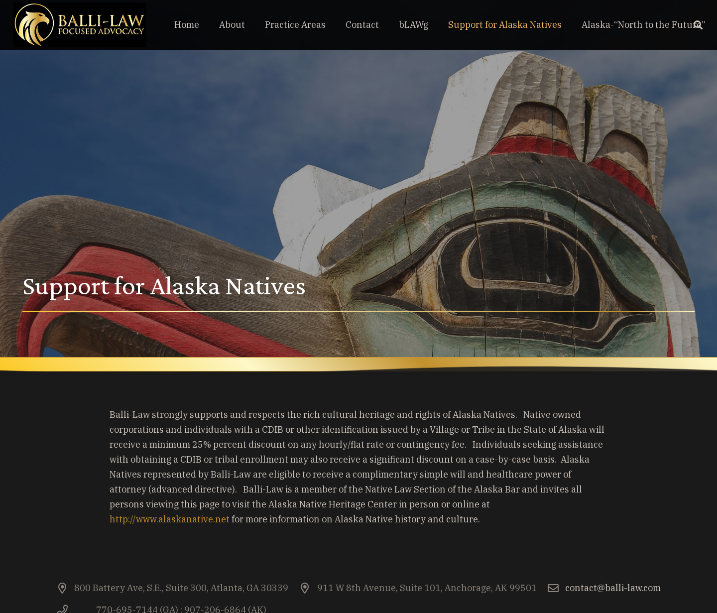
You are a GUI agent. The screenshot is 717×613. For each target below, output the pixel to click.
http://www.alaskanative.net (170, 519)
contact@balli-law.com (613, 588)
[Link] (79, 24)
